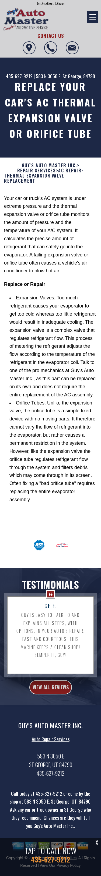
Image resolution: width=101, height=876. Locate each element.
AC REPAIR (69, 177)
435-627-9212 (19, 76)
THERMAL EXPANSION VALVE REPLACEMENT (34, 185)
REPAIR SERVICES (36, 177)
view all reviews (51, 693)
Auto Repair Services (50, 745)
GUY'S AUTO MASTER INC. (49, 172)
